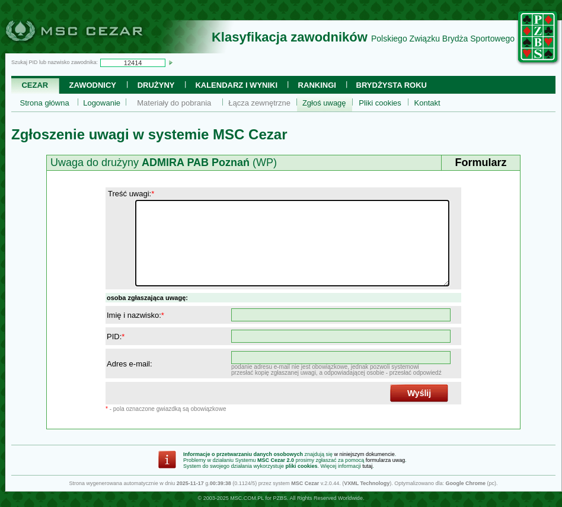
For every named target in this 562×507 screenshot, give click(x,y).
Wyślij (419, 393)
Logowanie (101, 102)
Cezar (34, 85)
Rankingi (317, 85)
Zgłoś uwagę (324, 102)
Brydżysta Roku (391, 85)
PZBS (280, 498)
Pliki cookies (380, 102)
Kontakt (427, 102)
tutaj (367, 466)
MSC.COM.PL (247, 498)
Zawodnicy (92, 85)
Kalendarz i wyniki (236, 85)
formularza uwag (385, 460)
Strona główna (44, 102)
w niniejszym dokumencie (364, 454)
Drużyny (156, 85)
